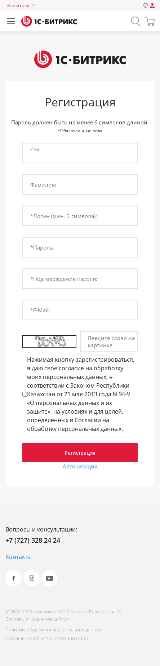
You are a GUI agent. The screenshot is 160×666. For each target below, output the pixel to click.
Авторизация (80, 466)
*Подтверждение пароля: (63, 278)
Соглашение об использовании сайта (46, 638)
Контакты (18, 557)
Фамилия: (43, 184)
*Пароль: (42, 247)
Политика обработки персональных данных (53, 629)
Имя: (35, 149)
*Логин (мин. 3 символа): (63, 216)
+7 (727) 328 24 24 (32, 540)
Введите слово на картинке (111, 341)
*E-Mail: (40, 310)
